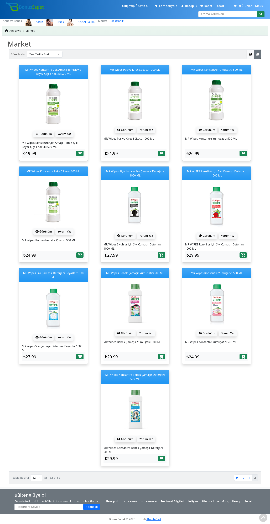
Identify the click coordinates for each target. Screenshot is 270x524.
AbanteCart (153, 519)
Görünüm (43, 134)
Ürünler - (248, 6)
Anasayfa (13, 31)
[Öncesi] (243, 477)
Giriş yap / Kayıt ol (135, 6)
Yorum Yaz (64, 134)
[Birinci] (237, 477)
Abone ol (92, 507)
